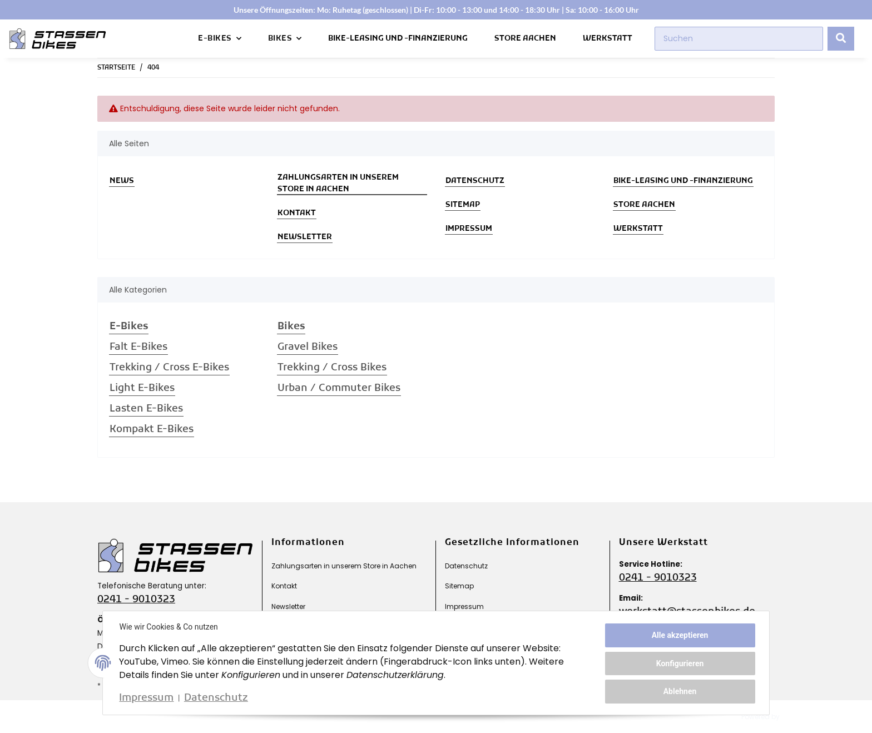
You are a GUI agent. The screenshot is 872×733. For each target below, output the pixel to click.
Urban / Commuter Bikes (339, 388)
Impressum (468, 229)
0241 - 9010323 (136, 599)
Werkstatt (607, 38)
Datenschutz (474, 181)
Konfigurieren (678, 663)
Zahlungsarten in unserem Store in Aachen (338, 183)
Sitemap (462, 205)
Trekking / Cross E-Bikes (169, 367)
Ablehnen (678, 690)
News (122, 181)
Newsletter (305, 237)
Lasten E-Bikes (146, 409)
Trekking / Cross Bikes (332, 367)
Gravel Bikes (308, 347)
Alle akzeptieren (678, 635)
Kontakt (297, 213)
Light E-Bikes (142, 388)
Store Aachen (525, 38)
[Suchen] (739, 39)
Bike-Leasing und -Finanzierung (398, 38)
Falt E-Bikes (138, 347)
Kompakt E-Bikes (152, 429)
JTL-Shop (804, 716)
